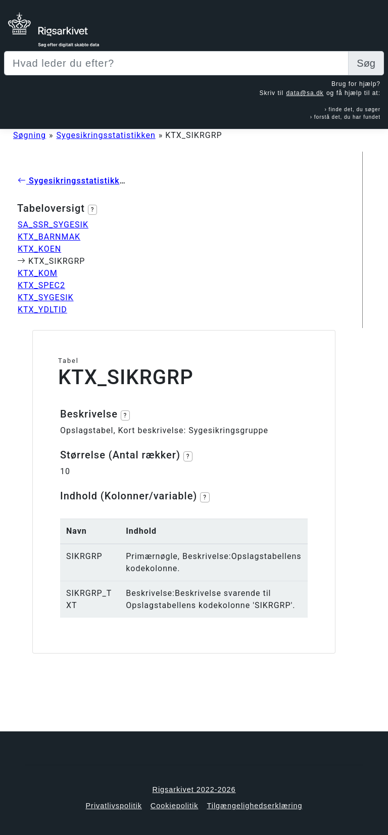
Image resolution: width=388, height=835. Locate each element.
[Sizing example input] (176, 63)
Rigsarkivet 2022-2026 (194, 789)
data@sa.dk (304, 93)
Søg (366, 63)
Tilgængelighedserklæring (254, 806)
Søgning (29, 135)
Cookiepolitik (175, 806)
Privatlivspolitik (113, 806)
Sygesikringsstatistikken (106, 135)
